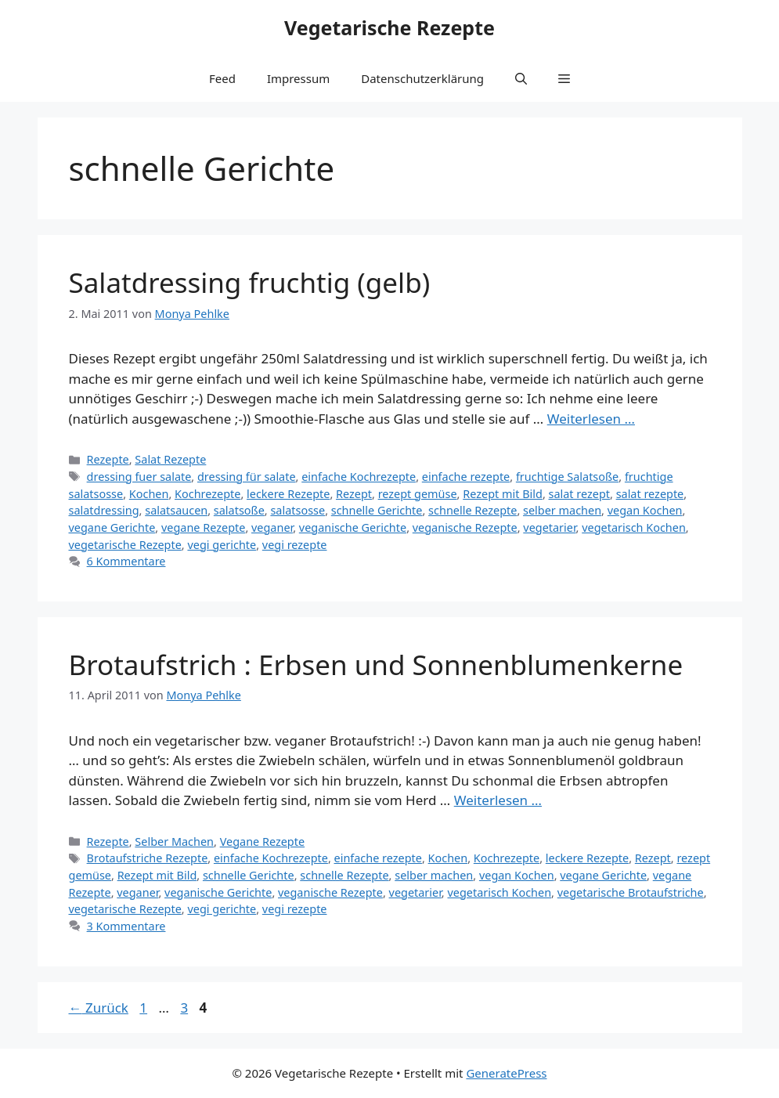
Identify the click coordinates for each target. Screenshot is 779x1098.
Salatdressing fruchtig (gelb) (250, 282)
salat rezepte (650, 493)
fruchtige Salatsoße (567, 476)
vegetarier (549, 527)
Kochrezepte (207, 493)
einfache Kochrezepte (358, 476)
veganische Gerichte (352, 527)
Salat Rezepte (170, 459)
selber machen (562, 510)
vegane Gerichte (112, 527)
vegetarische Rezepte (125, 544)
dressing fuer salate (139, 476)
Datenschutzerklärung (422, 78)
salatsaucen (176, 510)
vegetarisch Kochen (634, 527)
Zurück (98, 1008)
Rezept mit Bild (503, 493)
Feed (222, 78)
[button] (521, 78)
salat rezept (580, 493)
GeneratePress (506, 1073)
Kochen (149, 493)
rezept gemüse (417, 493)
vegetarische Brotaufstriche (630, 892)
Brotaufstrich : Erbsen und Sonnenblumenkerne (376, 664)
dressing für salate (246, 476)
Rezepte (108, 459)
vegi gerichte (221, 544)
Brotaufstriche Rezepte (147, 858)
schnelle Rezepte (472, 510)
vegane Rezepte (203, 527)
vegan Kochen (645, 510)
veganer (272, 527)
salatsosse (297, 510)
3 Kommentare (126, 926)
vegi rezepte (294, 544)
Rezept (354, 493)
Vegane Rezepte (262, 841)
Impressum (298, 78)
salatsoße (239, 510)
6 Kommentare (126, 561)
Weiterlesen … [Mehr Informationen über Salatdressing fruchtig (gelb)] (591, 419)
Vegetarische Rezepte (389, 27)
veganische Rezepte (465, 527)
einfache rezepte (466, 476)
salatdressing (104, 510)
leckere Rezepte (288, 493)
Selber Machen (174, 841)
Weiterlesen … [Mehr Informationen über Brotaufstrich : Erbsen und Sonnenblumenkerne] (498, 800)
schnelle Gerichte (377, 510)
